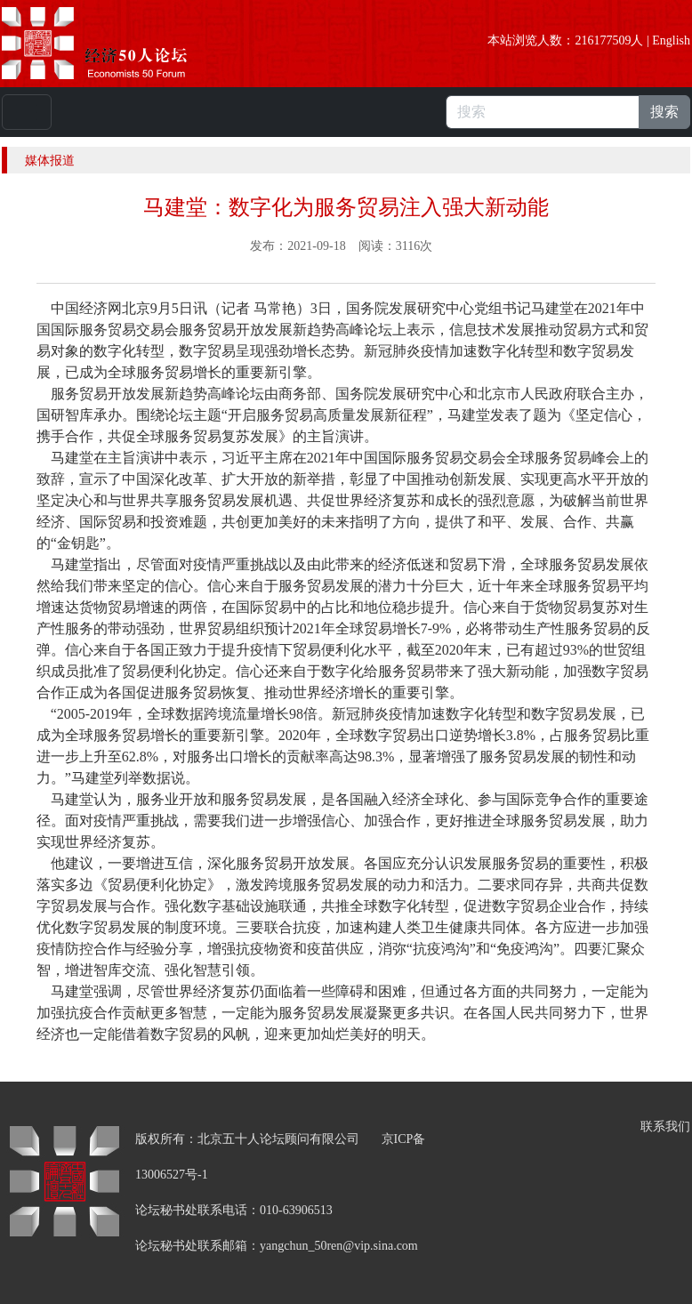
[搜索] (543, 112)
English (671, 40)
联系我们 (665, 1126)
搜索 (664, 111)
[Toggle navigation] (27, 112)
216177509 (603, 40)
